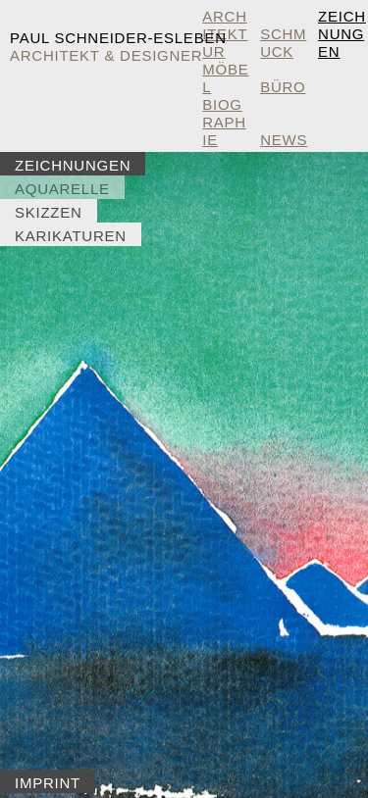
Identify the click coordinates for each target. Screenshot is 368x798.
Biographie (224, 122)
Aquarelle (62, 188)
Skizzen (48, 212)
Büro (282, 86)
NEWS (283, 139)
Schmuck (283, 42)
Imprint (47, 782)
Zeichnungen (342, 34)
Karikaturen (71, 235)
